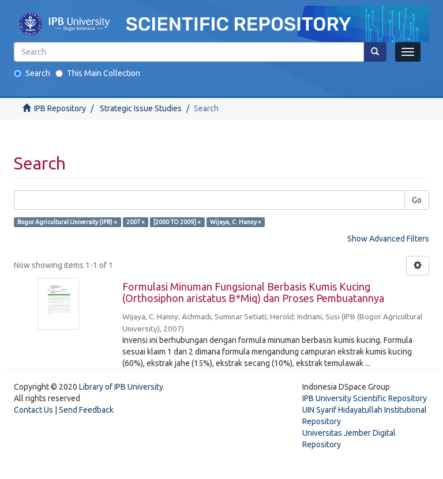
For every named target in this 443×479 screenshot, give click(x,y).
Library (91, 386)
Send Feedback (86, 409)
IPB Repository (60, 108)
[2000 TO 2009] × (177, 221)
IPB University (138, 386)
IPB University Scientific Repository (364, 398)
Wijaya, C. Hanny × (235, 221)
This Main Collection (97, 73)
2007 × (135, 221)
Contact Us (33, 409)
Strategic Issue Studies (141, 108)
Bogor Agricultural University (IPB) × (67, 221)
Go (417, 200)
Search (32, 73)
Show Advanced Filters (388, 238)
